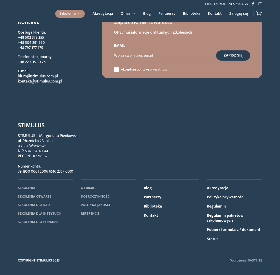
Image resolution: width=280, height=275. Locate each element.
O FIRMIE (88, 188)
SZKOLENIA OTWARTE (34, 196)
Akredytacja (102, 14)
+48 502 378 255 (31, 37)
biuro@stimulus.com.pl (38, 76)
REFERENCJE (90, 213)
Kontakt (215, 14)
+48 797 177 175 (30, 47)
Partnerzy (167, 14)
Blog (147, 14)
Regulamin (216, 206)
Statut (212, 239)
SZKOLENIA (26, 188)
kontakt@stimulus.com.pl (40, 81)
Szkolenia (67, 13)
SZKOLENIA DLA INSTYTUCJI (39, 213)
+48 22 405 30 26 (237, 3)
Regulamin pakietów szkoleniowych (225, 218)
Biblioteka (191, 14)
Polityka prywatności (226, 197)
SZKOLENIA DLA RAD (34, 205)
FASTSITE (255, 260)
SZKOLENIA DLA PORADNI (38, 222)
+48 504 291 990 (215, 3)
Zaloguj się (238, 14)
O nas (125, 14)
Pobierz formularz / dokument (233, 229)
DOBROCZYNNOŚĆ (95, 196)
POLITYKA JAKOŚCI (95, 205)
